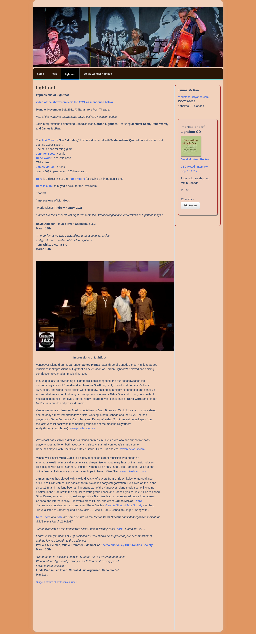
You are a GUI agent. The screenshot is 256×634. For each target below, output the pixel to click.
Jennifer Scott (45, 153)
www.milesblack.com (133, 471)
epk (54, 73)
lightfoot (70, 74)
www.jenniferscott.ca (82, 428)
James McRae (45, 167)
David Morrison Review (195, 159)
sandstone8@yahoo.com (193, 97)
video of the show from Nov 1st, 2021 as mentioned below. (75, 102)
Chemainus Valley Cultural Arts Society (126, 545)
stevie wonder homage (98, 73)
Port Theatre (50, 140)
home (40, 73)
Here (39, 517)
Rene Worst (44, 158)
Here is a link (44, 186)
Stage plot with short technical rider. (57, 582)
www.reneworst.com (132, 449)
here (139, 501)
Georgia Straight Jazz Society (123, 505)
